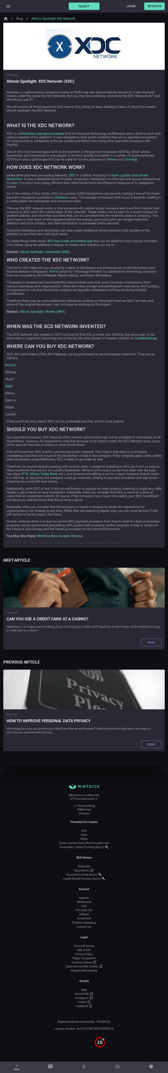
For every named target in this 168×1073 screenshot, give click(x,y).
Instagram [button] (84, 998)
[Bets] (117, 1067)
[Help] (151, 1067)
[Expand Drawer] (8, 6)
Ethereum (61, 197)
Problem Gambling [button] (84, 923)
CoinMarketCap (146, 338)
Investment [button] (84, 918)
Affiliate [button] (84, 914)
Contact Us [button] (84, 927)
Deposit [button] (84, 898)
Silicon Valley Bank (43, 474)
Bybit (9, 386)
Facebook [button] (84, 1006)
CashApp (130, 159)
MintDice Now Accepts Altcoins (59, 536)
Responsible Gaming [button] (84, 970)
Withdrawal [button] (84, 902)
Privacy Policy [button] (84, 954)
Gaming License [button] (84, 962)
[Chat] (50, 1067)
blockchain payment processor (42, 133)
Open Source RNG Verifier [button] (84, 966)
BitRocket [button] (84, 866)
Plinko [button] (84, 839)
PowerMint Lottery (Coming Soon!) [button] (84, 847)
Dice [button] (84, 831)
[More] (17, 1067)
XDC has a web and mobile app (70, 241)
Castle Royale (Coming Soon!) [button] (84, 879)
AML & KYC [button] (84, 950)
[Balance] (84, 1067)
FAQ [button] (84, 906)
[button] (84, 6)
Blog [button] (84, 990)
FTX (25, 474)
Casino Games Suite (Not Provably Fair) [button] (84, 843)
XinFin (53, 271)
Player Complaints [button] (84, 958)
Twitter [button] (84, 1002)
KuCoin (10, 365)
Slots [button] (84, 835)
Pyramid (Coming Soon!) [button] (84, 874)
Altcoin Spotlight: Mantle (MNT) (43, 312)
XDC (72, 175)
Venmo (112, 159)
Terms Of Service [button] (84, 946)
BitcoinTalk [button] (84, 994)
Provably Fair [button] (84, 910)
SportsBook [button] (84, 870)
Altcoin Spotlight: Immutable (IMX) (45, 252)
